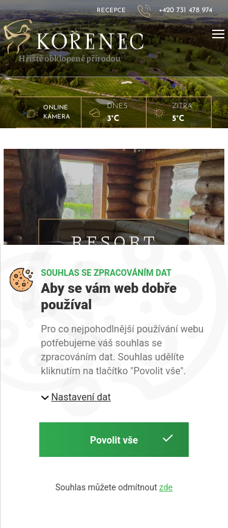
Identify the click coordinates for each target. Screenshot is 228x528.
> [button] (49, 112)
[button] (218, 34)
